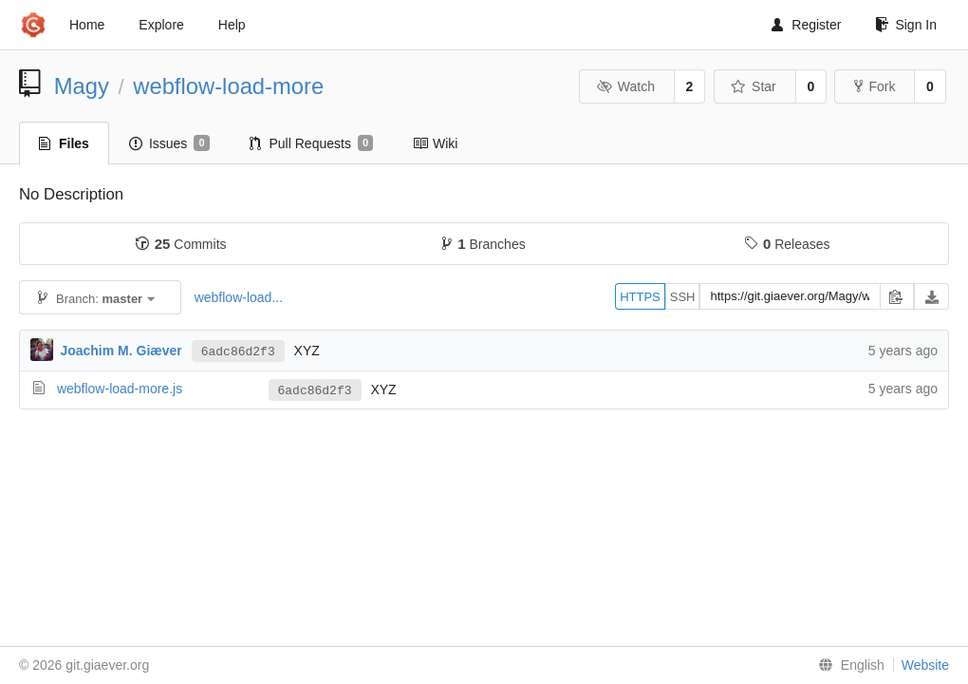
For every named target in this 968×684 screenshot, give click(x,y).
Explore (161, 24)
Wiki (435, 143)
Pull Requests (312, 143)
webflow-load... (239, 297)
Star (753, 86)
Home (86, 24)
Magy (81, 86)
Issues (169, 143)
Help (232, 24)
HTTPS (640, 297)
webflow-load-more (228, 86)
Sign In (906, 24)
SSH (683, 297)
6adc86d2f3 (238, 352)
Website (925, 665)
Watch (625, 86)
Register (806, 24)
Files (64, 143)
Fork (874, 86)
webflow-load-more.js (119, 388)
